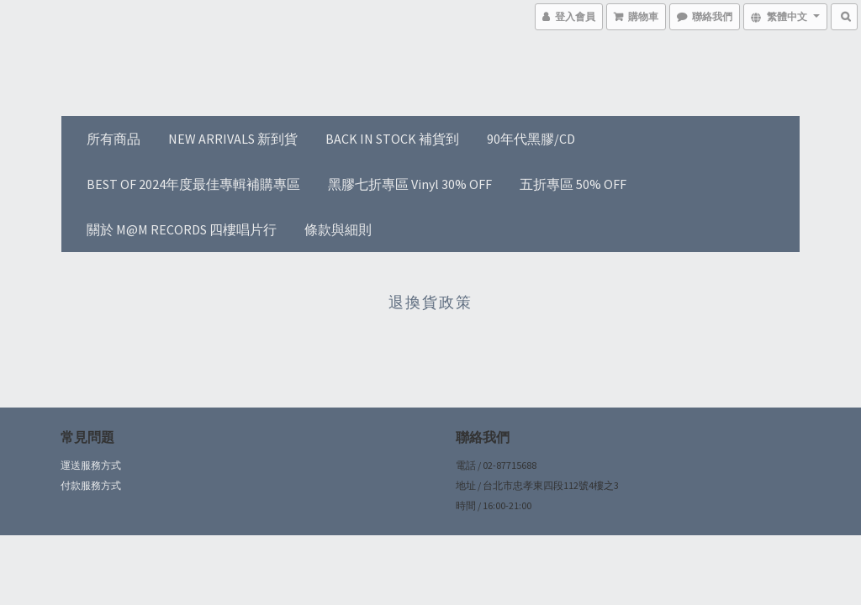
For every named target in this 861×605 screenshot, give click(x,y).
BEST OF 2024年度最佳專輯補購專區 (193, 184)
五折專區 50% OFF (573, 184)
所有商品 (113, 138)
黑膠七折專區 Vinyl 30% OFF (410, 184)
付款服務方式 (91, 485)
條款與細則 (338, 229)
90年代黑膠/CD (531, 138)
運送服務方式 (91, 465)
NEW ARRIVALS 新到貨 (233, 138)
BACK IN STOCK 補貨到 (392, 138)
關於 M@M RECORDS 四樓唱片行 (182, 229)
